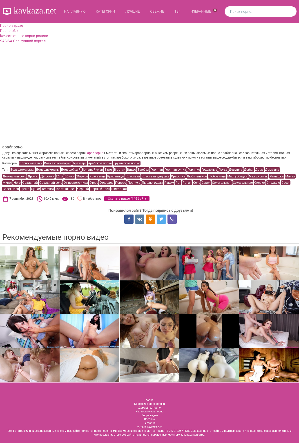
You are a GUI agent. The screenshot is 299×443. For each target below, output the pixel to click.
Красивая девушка (156, 176)
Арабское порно (100, 163)
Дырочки (47, 176)
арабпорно (95, 153)
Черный (83, 189)
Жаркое (82, 176)
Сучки (35, 189)
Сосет (285, 182)
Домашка (272, 169)
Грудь (223, 169)
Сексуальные (243, 182)
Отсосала (107, 182)
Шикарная (119, 189)
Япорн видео (149, 415)
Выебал (143, 169)
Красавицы (115, 176)
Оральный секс (50, 182)
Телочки (48, 189)
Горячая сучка (175, 169)
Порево (120, 182)
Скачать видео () (127, 198)
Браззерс (80, 163)
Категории (105, 11)
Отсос (93, 182)
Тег (177, 11)
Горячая (157, 169)
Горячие (194, 169)
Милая (290, 176)
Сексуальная (221, 182)
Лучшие (132, 11)
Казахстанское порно (149, 411)
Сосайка (149, 419)
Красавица (97, 176)
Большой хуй (70, 169)
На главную (74, 11)
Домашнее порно (149, 407)
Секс (196, 182)
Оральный (30, 182)
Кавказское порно (57, 163)
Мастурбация (237, 176)
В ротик (119, 169)
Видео (131, 169)
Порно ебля (9, 31)
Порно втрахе (11, 25)
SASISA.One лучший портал (23, 41)
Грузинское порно (127, 163)
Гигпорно (150, 423)
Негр (17, 182)
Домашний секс (14, 176)
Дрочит (33, 176)
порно (150, 400)
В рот (108, 169)
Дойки (249, 169)
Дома (259, 169)
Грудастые (209, 169)
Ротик (187, 182)
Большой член (92, 169)
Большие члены (48, 169)
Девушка (235, 169)
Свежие (157, 11)
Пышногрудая (152, 182)
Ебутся (70, 176)
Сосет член (11, 189)
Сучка (24, 189)
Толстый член (65, 189)
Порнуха (134, 182)
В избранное (92, 198)
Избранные (204, 11)
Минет (7, 182)
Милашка (277, 176)
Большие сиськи (22, 169)
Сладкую (273, 182)
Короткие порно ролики (149, 403)
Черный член (100, 189)
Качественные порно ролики (24, 36)
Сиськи (259, 182)
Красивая (133, 176)
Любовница (217, 176)
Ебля (59, 176)
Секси (206, 182)
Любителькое (197, 176)
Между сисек (258, 176)
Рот (178, 182)
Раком (169, 182)
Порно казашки (30, 163)
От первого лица (76, 182)
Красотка (178, 176)
